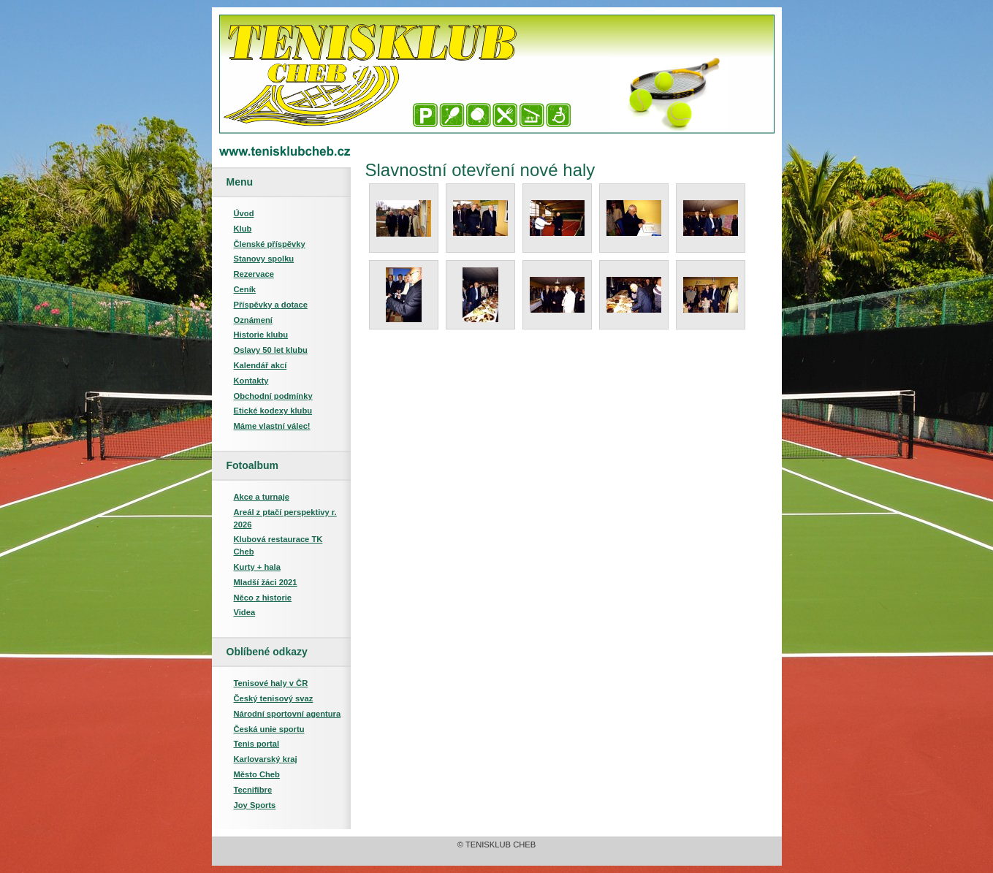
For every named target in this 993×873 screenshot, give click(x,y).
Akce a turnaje (261, 496)
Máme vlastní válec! (272, 426)
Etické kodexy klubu (273, 410)
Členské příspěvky (269, 244)
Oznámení (253, 320)
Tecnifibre (253, 789)
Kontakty (251, 380)
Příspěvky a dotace (271, 304)
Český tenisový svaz (273, 698)
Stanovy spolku (264, 258)
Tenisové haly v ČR (271, 683)
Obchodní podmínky (273, 396)
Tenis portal (257, 743)
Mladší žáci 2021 (265, 582)
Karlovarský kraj (265, 759)
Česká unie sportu (269, 729)
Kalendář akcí (260, 365)
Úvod (244, 213)
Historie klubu (261, 334)
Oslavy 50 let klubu (271, 350)
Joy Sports (255, 805)
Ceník (245, 289)
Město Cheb (257, 774)
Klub (243, 228)
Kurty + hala (257, 567)
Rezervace (254, 274)
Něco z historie (263, 597)
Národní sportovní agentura (287, 713)
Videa (245, 612)
